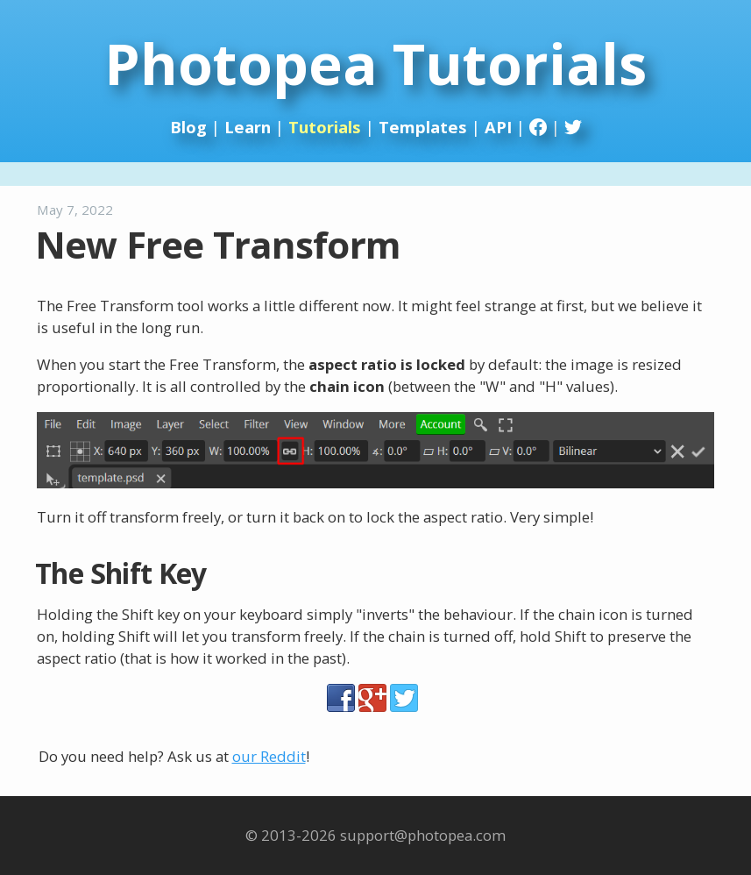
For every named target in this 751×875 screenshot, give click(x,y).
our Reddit (269, 756)
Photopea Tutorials (375, 63)
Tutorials (324, 127)
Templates (423, 127)
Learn (247, 127)
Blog (188, 127)
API (498, 127)
